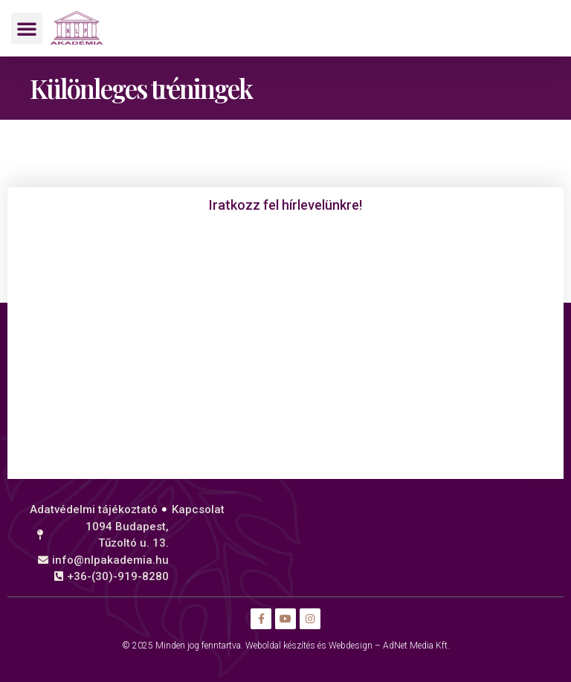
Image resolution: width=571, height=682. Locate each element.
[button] (26, 28)
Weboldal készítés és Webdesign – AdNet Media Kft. (347, 645)
